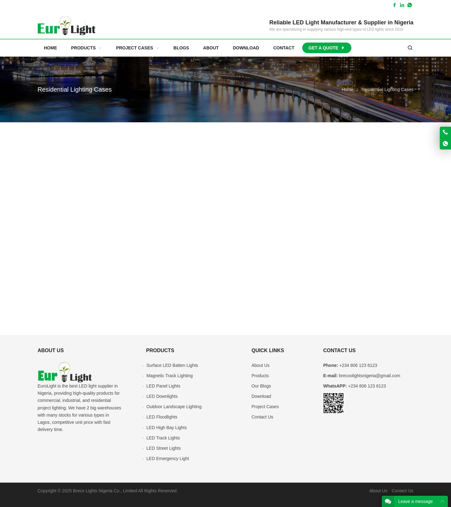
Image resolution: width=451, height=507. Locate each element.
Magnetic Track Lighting (170, 375)
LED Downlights (162, 396)
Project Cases (265, 406)
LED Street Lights (164, 448)
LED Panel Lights (163, 385)
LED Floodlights (162, 416)
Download (261, 396)
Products (260, 375)
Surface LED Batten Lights (172, 365)
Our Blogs (261, 385)
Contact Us (262, 416)
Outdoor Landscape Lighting (174, 406)
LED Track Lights (163, 437)
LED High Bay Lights (167, 427)
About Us (260, 365)
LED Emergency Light (168, 458)
